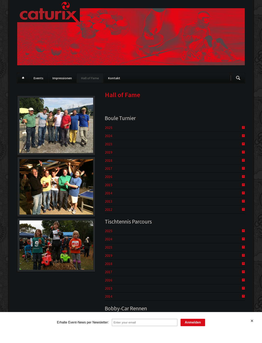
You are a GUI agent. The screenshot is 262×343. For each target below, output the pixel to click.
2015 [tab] (108, 184)
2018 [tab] (108, 160)
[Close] (254, 321)
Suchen (238, 78)
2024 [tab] (108, 135)
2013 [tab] (108, 201)
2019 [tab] (108, 152)
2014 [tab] (108, 193)
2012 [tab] (108, 209)
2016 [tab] (108, 176)
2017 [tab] (108, 168)
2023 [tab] (108, 144)
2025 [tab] (108, 127)
